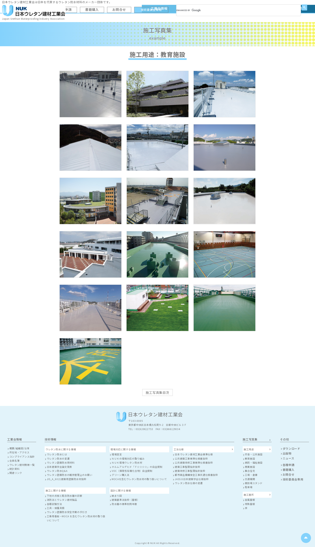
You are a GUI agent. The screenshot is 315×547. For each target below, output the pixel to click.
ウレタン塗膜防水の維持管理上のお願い (69, 474)
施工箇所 (249, 494)
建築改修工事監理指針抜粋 (190, 470)
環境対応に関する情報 (123, 449)
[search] (188, 10)
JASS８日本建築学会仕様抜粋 (192, 479)
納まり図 (117, 495)
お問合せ (289, 474)
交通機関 (250, 479)
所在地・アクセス (19, 452)
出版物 (287, 453)
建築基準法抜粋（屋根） (126, 499)
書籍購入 (289, 470)
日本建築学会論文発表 (59, 466)
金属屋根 (250, 499)
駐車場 (249, 487)
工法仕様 (179, 449)
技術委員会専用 (293, 479)
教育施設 (250, 458)
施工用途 (249, 449)
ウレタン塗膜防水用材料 (61, 462)
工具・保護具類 (55, 508)
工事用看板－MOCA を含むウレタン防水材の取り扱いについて (76, 518)
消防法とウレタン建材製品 (62, 499)
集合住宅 (250, 470)
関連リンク (15, 472)
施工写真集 (250, 439)
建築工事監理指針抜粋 (187, 466)
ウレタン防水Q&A (57, 470)
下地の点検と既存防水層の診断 (64, 495)
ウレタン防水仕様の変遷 (189, 483)
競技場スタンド (254, 483)
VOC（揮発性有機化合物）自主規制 (132, 470)
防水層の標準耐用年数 (124, 504)
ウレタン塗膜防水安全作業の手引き (67, 512)
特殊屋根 (250, 504)
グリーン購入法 (120, 474)
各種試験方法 (54, 504)
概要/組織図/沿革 (19, 448)
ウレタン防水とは (57, 454)
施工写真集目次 (157, 392)
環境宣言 (117, 454)
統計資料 (14, 468)
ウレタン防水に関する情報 (61, 449)
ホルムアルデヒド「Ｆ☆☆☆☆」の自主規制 (137, 466)
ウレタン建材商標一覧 (22, 464)
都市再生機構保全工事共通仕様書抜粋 (196, 474)
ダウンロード (291, 449)
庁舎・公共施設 (254, 454)
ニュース (288, 458)
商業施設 (250, 466)
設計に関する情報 (120, 490)
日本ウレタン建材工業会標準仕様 (194, 454)
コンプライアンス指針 (22, 456)
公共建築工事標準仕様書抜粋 (191, 458)
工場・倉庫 (251, 474)
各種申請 (289, 465)
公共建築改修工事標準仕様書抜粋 (194, 462)
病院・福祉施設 (254, 462)
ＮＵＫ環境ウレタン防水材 (127, 462)
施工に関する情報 (56, 490)
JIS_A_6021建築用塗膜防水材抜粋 (66, 479)
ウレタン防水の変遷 (58, 458)
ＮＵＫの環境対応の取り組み (128, 458)
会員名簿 (14, 460)
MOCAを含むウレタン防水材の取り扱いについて (139, 479)
